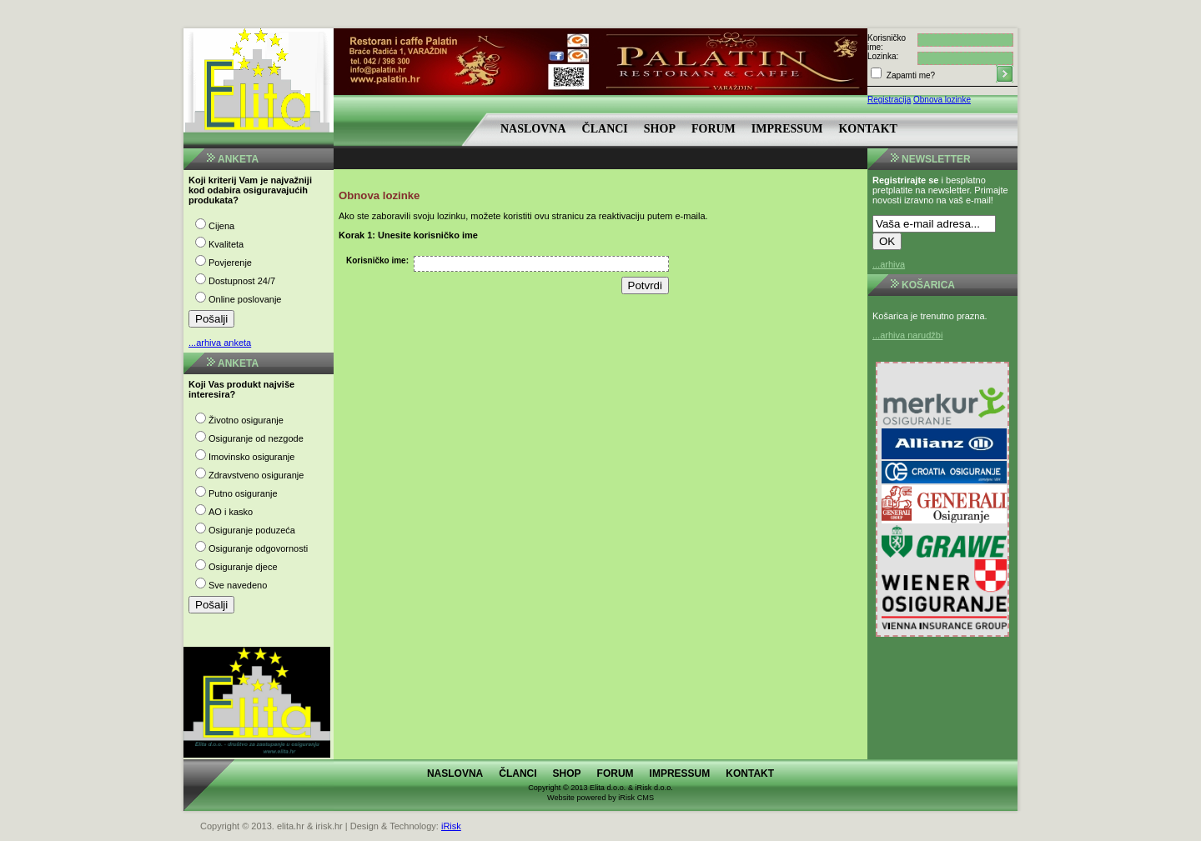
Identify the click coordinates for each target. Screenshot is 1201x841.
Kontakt (867, 129)
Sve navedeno (238, 585)
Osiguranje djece (243, 567)
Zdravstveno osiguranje (256, 475)
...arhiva (888, 264)
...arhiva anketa (219, 343)
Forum (713, 129)
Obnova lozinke (942, 99)
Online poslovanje (245, 299)
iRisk (451, 826)
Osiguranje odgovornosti (258, 548)
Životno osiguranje (246, 420)
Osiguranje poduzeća (252, 530)
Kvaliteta (226, 244)
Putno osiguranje (243, 493)
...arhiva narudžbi (907, 335)
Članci (605, 129)
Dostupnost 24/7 (242, 281)
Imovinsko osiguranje (251, 457)
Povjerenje (230, 263)
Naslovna (533, 129)
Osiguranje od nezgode (256, 438)
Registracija (889, 99)
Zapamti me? (909, 75)
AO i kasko (231, 512)
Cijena (221, 226)
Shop (660, 129)
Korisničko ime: (377, 260)
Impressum (787, 129)
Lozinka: (882, 56)
